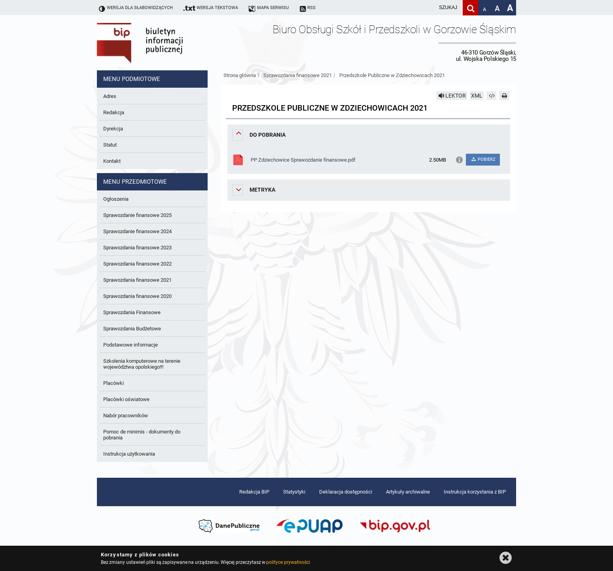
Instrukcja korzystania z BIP (475, 492)
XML (476, 95)
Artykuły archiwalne (408, 492)
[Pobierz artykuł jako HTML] (491, 95)
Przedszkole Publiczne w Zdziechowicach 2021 (392, 75)
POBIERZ (482, 159)
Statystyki (294, 492)
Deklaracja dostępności (345, 492)
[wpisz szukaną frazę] (428, 7)
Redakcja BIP (254, 492)
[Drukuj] (504, 95)
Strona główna (239, 75)
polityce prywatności (288, 562)
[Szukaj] (470, 7)
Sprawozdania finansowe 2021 (297, 75)
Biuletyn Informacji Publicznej (162, 42)
